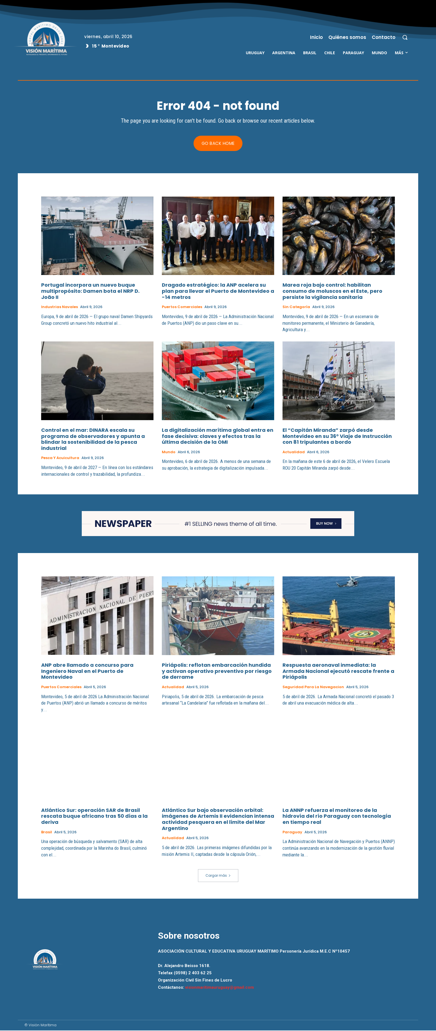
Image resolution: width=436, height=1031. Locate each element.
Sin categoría (296, 307)
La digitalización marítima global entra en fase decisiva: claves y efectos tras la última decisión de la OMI (217, 436)
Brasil (46, 832)
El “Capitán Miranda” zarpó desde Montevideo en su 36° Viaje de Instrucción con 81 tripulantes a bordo (337, 436)
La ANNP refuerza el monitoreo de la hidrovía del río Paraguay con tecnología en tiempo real (337, 816)
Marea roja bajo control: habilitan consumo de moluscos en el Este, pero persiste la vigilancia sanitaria (332, 291)
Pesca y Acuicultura (60, 458)
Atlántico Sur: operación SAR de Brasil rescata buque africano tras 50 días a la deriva (94, 816)
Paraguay (292, 832)
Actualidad (294, 452)
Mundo (168, 452)
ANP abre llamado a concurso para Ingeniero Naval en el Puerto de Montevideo (87, 671)
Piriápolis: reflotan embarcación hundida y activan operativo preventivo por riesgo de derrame (217, 671)
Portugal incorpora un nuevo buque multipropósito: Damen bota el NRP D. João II (90, 291)
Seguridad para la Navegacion (313, 687)
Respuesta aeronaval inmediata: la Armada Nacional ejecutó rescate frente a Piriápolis (338, 671)
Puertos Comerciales (182, 307)
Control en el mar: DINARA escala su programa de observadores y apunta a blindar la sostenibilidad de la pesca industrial (93, 439)
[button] (405, 37)
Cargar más (218, 875)
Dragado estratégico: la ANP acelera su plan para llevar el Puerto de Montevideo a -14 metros (218, 291)
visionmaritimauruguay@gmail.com (219, 987)
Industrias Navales (59, 307)
